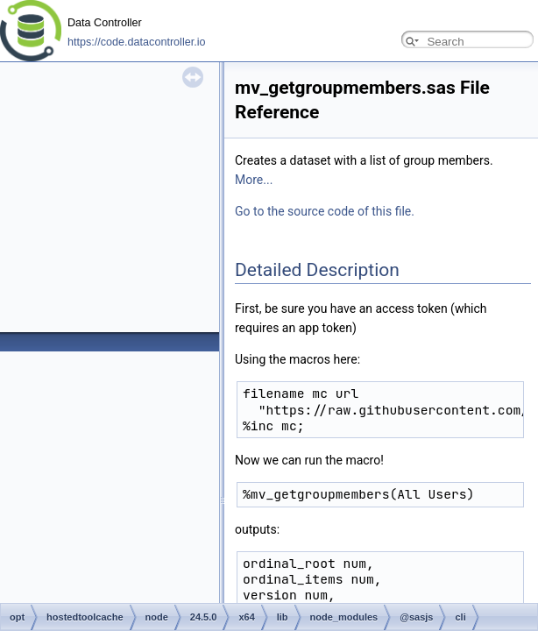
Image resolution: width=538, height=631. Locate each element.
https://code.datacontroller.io (136, 42)
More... (254, 180)
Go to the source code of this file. (324, 211)
